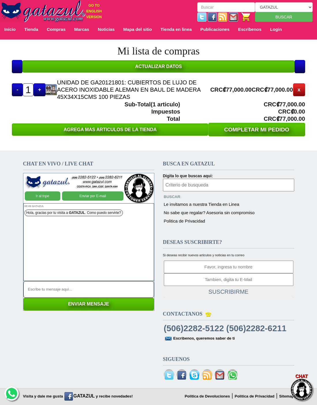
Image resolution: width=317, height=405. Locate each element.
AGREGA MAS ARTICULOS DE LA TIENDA (110, 129)
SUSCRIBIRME (229, 292)
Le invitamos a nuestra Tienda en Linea (201, 204)
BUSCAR (283, 17)
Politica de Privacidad (184, 220)
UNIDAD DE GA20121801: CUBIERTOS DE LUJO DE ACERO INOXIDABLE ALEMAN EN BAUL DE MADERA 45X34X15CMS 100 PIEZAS (128, 89)
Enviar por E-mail (92, 196)
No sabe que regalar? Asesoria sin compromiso (209, 212)
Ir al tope (42, 196)
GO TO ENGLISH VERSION (94, 11)
